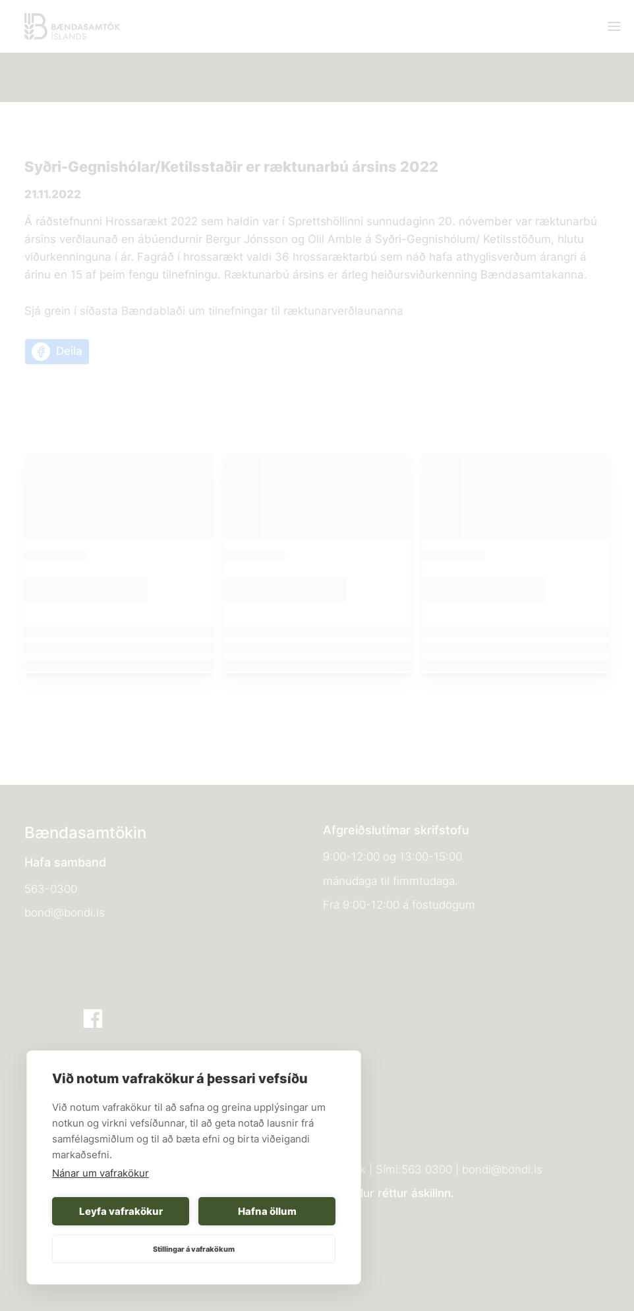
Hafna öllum (267, 1211)
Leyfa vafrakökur (121, 1211)
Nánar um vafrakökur (100, 1173)
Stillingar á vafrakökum (194, 1249)
